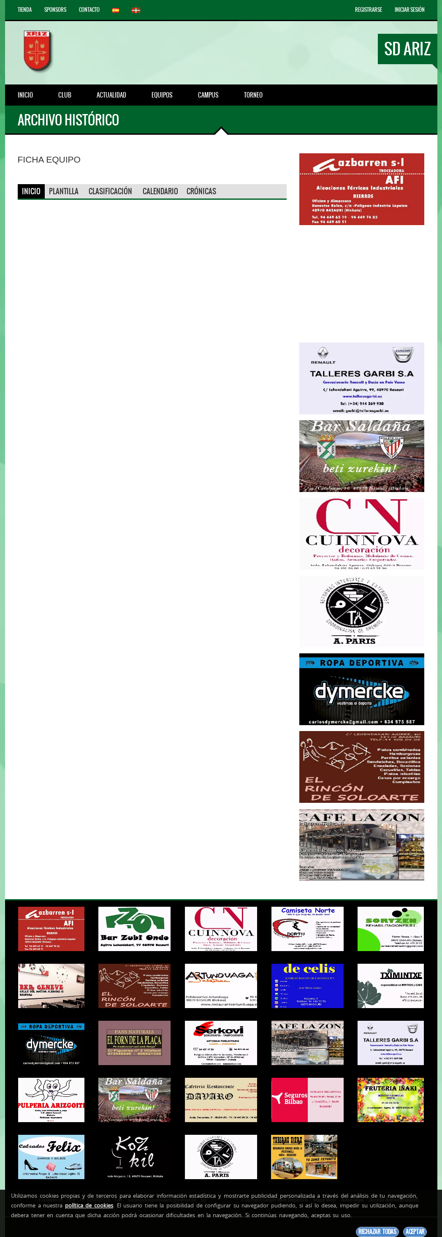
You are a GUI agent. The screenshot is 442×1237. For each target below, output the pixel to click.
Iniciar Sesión (410, 10)
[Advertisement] (361, 284)
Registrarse (368, 10)
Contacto (89, 10)
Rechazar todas (377, 1231)
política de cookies (89, 1205)
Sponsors (55, 10)
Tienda (25, 10)
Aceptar (415, 1231)
